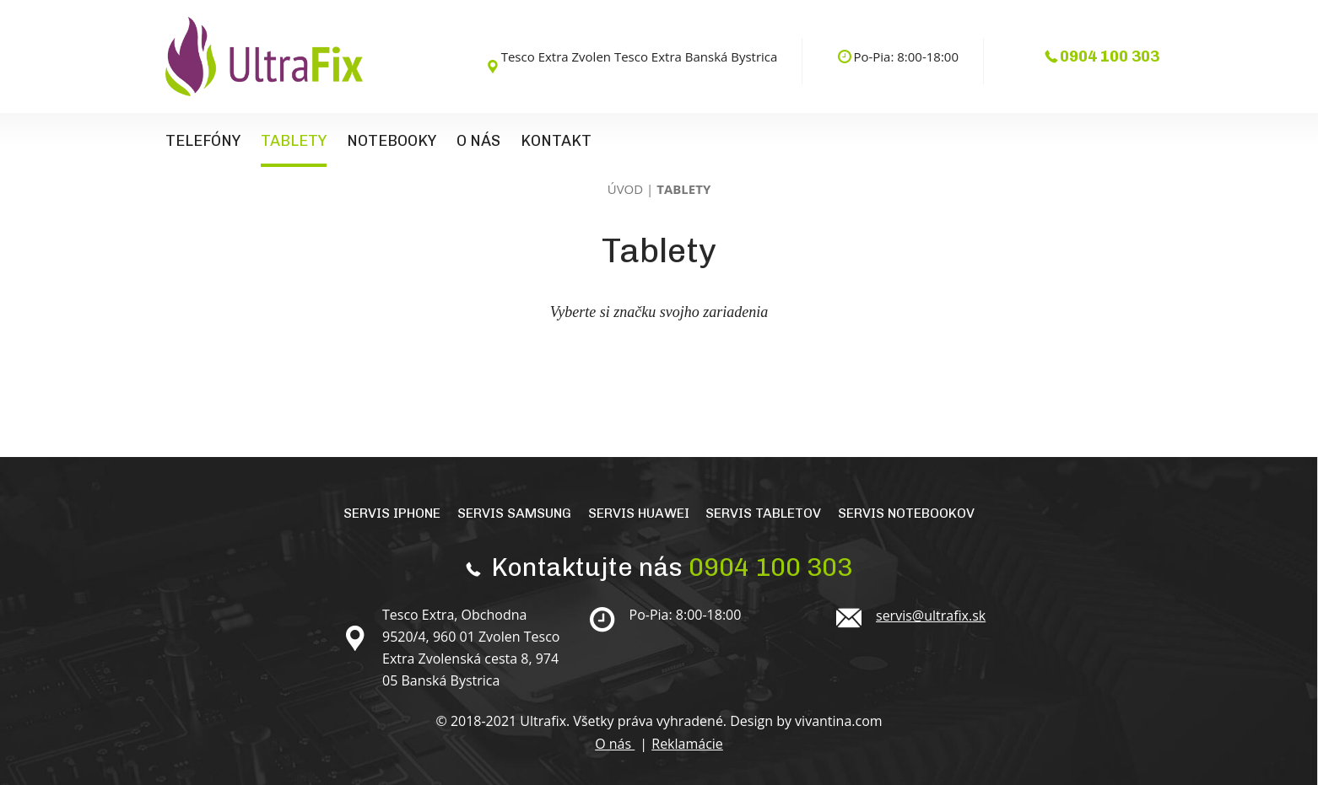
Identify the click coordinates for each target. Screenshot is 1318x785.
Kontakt (556, 141)
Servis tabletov (763, 513)
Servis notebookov (906, 513)
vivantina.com (838, 721)
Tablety (294, 141)
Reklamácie (687, 743)
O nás (478, 141)
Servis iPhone (391, 513)
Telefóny (202, 141)
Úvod (625, 188)
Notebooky (391, 141)
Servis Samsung (514, 513)
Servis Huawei (638, 513)
